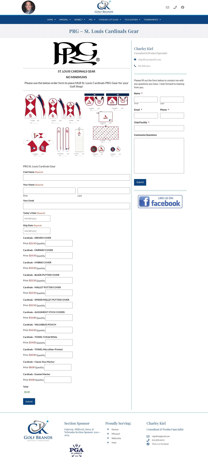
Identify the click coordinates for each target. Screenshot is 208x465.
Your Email (28, 199)
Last (80, 194)
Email (138, 109)
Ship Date (32, 223)
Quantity (40, 241)
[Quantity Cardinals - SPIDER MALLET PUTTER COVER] (59, 300)
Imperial (65, 19)
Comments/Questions (145, 133)
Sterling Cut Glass (110, 19)
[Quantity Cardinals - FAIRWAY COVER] (59, 252)
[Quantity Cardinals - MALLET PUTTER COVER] (59, 288)
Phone (164, 109)
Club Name (33, 172)
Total (25, 378)
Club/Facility (141, 121)
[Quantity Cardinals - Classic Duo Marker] (57, 360)
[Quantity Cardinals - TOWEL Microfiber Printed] (59, 348)
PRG (92, 19)
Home (51, 19)
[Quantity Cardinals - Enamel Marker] (57, 371)
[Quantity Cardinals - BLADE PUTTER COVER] (59, 276)
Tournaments (152, 19)
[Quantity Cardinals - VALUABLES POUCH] (59, 324)
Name (138, 93)
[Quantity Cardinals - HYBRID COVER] (59, 264)
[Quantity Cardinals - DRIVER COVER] (59, 240)
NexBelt (79, 19)
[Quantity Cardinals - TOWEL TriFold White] (59, 336)
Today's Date (34, 211)
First (25, 194)
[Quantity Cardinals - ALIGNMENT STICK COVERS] (59, 312)
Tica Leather (132, 19)
